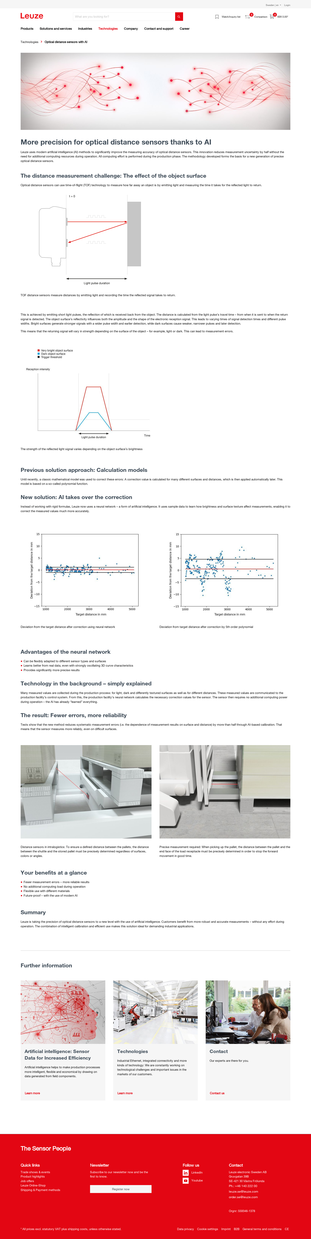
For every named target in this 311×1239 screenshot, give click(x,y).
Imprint (226, 1229)
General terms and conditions (262, 1229)
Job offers (27, 1181)
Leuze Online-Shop (33, 1185)
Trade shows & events (35, 1172)
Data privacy (185, 1229)
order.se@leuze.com (243, 1197)
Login (287, 5)
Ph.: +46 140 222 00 (243, 1186)
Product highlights (33, 1176)
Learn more (32, 1093)
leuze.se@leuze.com (243, 1191)
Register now (121, 1189)
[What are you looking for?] (124, 16)
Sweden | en (272, 5)
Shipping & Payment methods (40, 1190)
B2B (236, 1229)
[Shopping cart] (278, 16)
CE (287, 1229)
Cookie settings (207, 1229)
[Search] (179, 16)
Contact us (217, 1093)
